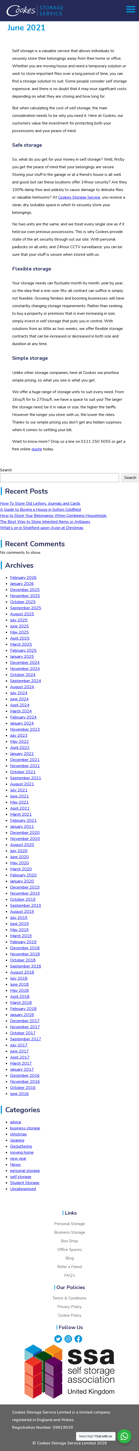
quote (37, 449)
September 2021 (25, 778)
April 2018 (20, 996)
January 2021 (22, 826)
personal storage (25, 1170)
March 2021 (21, 814)
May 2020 (19, 863)
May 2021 (19, 802)
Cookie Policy (69, 1315)
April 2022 (20, 747)
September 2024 (25, 681)
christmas (18, 1134)
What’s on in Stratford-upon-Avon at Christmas (41, 528)
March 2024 (21, 711)
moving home (22, 1152)
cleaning (17, 1140)
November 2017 (25, 1027)
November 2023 (25, 729)
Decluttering (21, 1146)
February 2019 (23, 942)
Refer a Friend (69, 1267)
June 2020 (19, 857)
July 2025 (19, 620)
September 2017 (25, 1039)
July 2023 (19, 735)
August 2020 (22, 845)
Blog (69, 1258)
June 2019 (19, 924)
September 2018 (25, 966)
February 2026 (23, 577)
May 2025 (19, 632)
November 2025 (25, 596)
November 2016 (25, 1081)
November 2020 (25, 839)
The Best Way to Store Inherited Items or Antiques (45, 521)
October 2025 (23, 602)
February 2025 (23, 650)
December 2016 (25, 1075)
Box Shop (69, 1241)
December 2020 (25, 832)
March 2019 (21, 936)
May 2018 (19, 990)
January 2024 (22, 723)
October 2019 (23, 899)
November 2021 (25, 766)
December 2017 (25, 1021)
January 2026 (22, 583)
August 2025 (22, 614)
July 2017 (19, 1045)
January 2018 (22, 1015)
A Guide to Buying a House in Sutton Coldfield (40, 509)
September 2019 (25, 905)
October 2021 (23, 772)
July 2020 (19, 851)
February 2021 (23, 820)
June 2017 (19, 1051)
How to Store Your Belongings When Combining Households (53, 515)
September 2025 (25, 608)
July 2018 (19, 978)
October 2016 (23, 1087)
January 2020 (22, 881)
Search (6, 470)
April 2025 (20, 638)
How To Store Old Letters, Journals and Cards (40, 503)
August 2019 (22, 911)
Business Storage (69, 1232)
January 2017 (22, 1069)
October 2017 (23, 1033)
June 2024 (19, 699)
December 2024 (25, 662)
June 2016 (19, 1094)
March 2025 (21, 644)
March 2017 (21, 1063)
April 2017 (20, 1057)
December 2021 (25, 760)
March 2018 (21, 1002)
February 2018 (23, 1009)
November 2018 (25, 954)
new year (18, 1158)
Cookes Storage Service (79, 197)
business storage (25, 1128)
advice (15, 1122)
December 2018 (25, 948)
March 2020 (21, 869)
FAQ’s (69, 1275)
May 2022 (19, 741)
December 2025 (25, 590)
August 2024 (22, 687)
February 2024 (23, 717)
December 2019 (25, 887)
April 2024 (20, 705)
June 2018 (19, 984)
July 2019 (19, 917)
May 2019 (19, 930)
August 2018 (22, 972)
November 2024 (25, 668)
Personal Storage (69, 1224)
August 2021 (22, 784)
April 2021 (20, 808)
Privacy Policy (69, 1307)
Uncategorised (23, 1189)
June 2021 (19, 796)
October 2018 (23, 960)
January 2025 (22, 656)
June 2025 (19, 626)
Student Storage (24, 1183)
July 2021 (19, 790)
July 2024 (19, 693)
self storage (20, 1177)
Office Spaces (69, 1249)
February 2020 (23, 875)
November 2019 (25, 893)
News (15, 1164)
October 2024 (23, 675)
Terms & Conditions (69, 1298)
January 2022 (22, 753)
